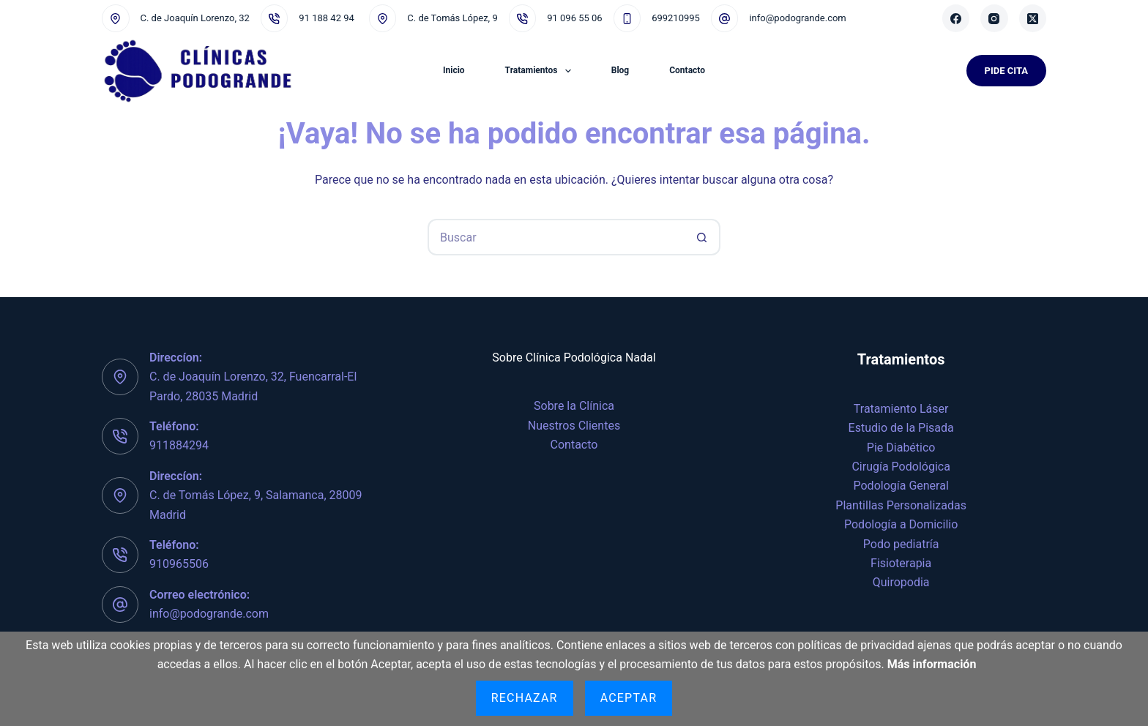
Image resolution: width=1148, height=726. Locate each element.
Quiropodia (901, 582)
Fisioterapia (901, 563)
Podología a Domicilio (901, 524)
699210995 (676, 17)
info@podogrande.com (797, 17)
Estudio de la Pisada (901, 428)
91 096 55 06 (574, 17)
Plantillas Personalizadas (900, 505)
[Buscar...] (556, 237)
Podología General (901, 486)
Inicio (454, 70)
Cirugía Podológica (900, 467)
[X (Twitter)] (1033, 18)
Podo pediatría (901, 544)
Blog (620, 70)
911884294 (179, 445)
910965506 (179, 564)
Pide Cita (1006, 70)
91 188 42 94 (326, 17)
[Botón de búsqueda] (702, 237)
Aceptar (628, 698)
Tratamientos (541, 71)
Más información (932, 664)
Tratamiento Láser (901, 409)
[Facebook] (956, 18)
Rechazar (524, 698)
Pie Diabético (901, 447)
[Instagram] (994, 18)
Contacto (687, 70)
